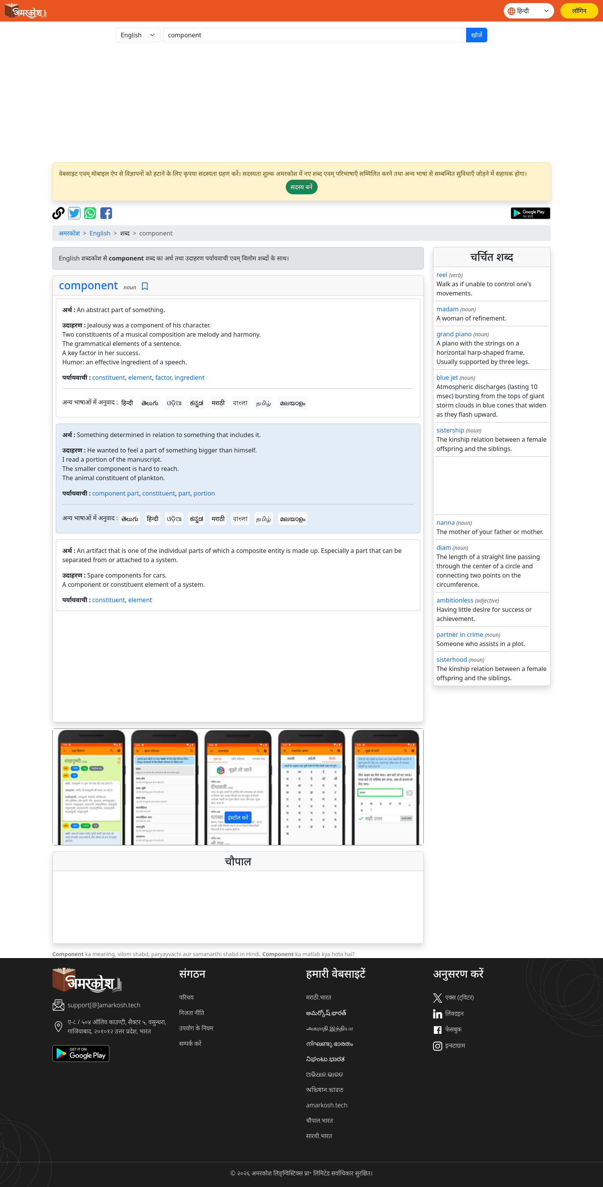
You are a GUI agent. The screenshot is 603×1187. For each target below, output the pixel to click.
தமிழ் (263, 403)
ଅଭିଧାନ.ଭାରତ (324, 1074)
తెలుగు (150, 403)
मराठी (218, 403)
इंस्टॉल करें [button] (238, 817)
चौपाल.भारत (319, 1120)
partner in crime (459, 634)
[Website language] (529, 10)
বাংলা (240, 403)
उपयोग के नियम (196, 1028)
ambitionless (454, 600)
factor (163, 377)
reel (441, 274)
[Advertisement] (301, 102)
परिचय (186, 997)
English (100, 233)
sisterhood (451, 659)
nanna (445, 522)
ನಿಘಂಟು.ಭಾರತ (325, 1059)
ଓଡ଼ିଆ (174, 403)
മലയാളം (292, 403)
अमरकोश (69, 233)
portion (204, 493)
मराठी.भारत (318, 997)
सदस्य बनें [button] (302, 187)
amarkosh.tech (326, 1105)
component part (115, 493)
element (140, 377)
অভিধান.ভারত (324, 1089)
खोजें (476, 35)
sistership (450, 430)
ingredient (190, 377)
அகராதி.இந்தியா (329, 1028)
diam (443, 547)
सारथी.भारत (319, 1136)
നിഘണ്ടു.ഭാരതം (329, 1043)
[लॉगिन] (579, 10)
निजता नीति (191, 1012)
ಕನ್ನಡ (196, 403)
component (88, 285)
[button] (80, 787)
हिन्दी (127, 403)
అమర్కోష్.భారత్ (326, 1012)
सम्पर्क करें (190, 1043)
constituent (108, 377)
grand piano (454, 334)
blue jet (447, 377)
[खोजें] (314, 35)
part (184, 493)
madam (447, 309)
